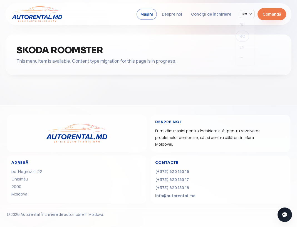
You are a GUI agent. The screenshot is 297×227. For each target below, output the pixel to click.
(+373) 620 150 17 (172, 179)
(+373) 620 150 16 (172, 171)
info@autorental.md (175, 195)
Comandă (272, 14)
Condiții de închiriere (211, 14)
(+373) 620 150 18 (172, 187)
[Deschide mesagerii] (285, 215)
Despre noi (172, 14)
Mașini (146, 14)
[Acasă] (76, 133)
